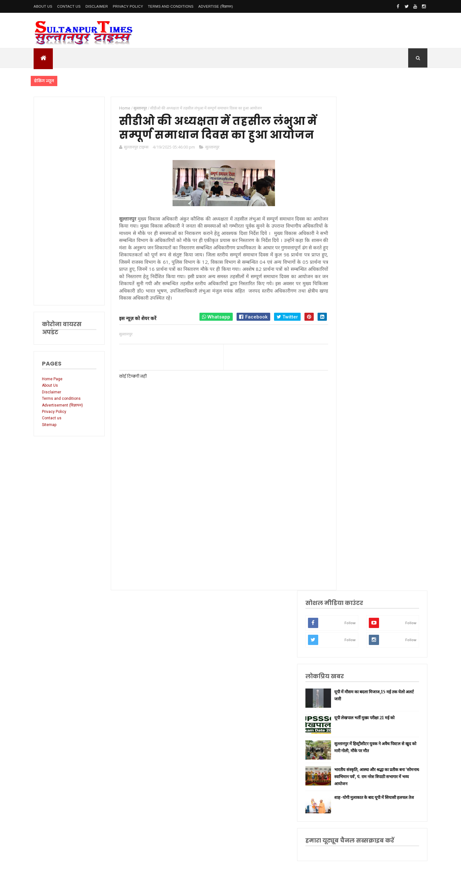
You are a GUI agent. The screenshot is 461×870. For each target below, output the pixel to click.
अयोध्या (348, 585)
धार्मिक (348, 554)
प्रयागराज (349, 535)
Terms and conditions (170, 6)
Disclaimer (96, 6)
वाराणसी (349, 545)
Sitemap (49, 425)
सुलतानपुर (350, 484)
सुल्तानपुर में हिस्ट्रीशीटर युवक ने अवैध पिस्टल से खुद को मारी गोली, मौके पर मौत (393, 257)
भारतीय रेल (351, 575)
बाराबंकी (349, 655)
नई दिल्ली (350, 494)
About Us (43, 6)
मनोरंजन (349, 605)
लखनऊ (348, 474)
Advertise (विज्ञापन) (215, 6)
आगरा (348, 625)
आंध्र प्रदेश (350, 615)
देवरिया (348, 595)
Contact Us (69, 6)
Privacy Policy (128, 6)
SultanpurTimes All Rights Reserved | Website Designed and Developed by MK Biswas (156, 861)
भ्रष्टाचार (349, 675)
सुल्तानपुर (209, 163)
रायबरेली (349, 514)
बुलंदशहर (349, 665)
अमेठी (347, 504)
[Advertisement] (68, 201)
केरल (347, 645)
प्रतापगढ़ (349, 565)
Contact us (51, 418)
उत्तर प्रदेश (350, 464)
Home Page (52, 379)
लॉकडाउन (350, 524)
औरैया (348, 635)
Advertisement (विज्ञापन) (62, 405)
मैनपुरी (348, 685)
